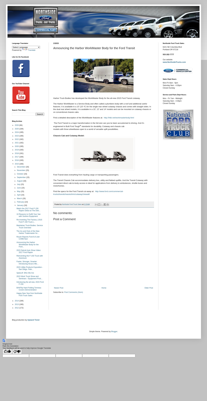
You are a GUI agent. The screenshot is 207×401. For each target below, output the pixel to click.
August (20, 181)
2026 (17, 125)
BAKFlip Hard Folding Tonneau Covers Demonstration (28, 289)
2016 (17, 160)
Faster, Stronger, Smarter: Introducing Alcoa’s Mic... (27, 262)
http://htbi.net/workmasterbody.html (119, 118)
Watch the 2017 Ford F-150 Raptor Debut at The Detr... (28, 209)
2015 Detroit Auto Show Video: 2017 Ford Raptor (28, 251)
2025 (17, 129)
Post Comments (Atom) (73, 292)
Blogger (114, 331)
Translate (29, 50)
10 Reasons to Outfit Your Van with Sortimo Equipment (28, 215)
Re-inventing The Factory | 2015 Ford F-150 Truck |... (29, 221)
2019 (17, 150)
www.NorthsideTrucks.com (174, 62)
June (19, 188)
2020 (17, 146)
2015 (17, 164)
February (21, 202)
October (20, 174)
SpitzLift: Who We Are (25, 273)
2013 (17, 304)
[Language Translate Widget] (26, 47)
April (19, 195)
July (19, 184)
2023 (17, 136)
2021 (17, 143)
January (20, 205)
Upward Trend (33, 320)
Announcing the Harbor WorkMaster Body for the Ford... (27, 244)
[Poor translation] (17, 351)
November (21, 170)
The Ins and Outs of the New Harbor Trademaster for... (27, 232)
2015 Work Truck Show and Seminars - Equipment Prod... (29, 277)
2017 (17, 157)
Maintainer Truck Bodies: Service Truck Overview (29, 226)
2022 (17, 139)
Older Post (148, 288)
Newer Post (58, 288)
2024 (17, 132)
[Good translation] (7, 351)
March (19, 198)
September (21, 177)
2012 (17, 308)
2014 (17, 301)
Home (104, 288)
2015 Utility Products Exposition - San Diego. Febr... (29, 268)
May (19, 191)
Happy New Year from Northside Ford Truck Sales (29, 294)
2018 (17, 153)
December (21, 167)
